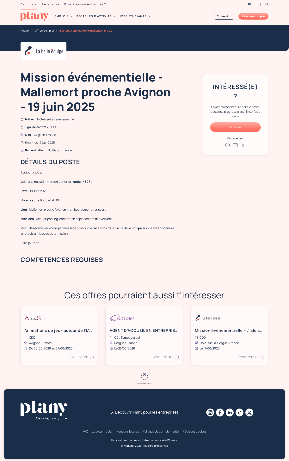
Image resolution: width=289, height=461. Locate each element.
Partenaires (50, 4)
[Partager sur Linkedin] (243, 145)
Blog (252, 4)
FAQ (85, 429)
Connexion (224, 16)
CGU (109, 429)
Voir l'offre (80, 356)
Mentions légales (127, 429)
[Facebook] (218, 410)
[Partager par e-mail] (235, 145)
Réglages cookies (194, 429)
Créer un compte (253, 16)
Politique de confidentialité (161, 429)
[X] (251, 410)
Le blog (97, 429)
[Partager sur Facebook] (227, 145)
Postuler (235, 127)
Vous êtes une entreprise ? (85, 4)
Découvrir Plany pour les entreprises (144, 410)
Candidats (29, 4)
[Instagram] (208, 410)
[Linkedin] (229, 410)
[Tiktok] (240, 410)
